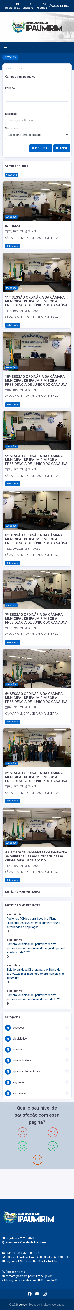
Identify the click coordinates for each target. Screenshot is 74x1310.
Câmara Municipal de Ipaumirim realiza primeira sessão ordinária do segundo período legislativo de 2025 (36, 948)
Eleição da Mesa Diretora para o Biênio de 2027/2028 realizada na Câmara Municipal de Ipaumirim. (36, 974)
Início (8, 68)
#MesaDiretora (18, 1060)
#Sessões (15, 1027)
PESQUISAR (40, 148)
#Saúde (13, 1049)
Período (10, 87)
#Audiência (15, 1093)
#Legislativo (16, 1038)
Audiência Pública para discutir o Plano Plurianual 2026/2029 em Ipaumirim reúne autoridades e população (33, 923)
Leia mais (12, 246)
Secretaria (11, 128)
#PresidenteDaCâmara (23, 1071)
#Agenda (14, 1082)
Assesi (23, 1304)
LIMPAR (62, 148)
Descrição (11, 113)
